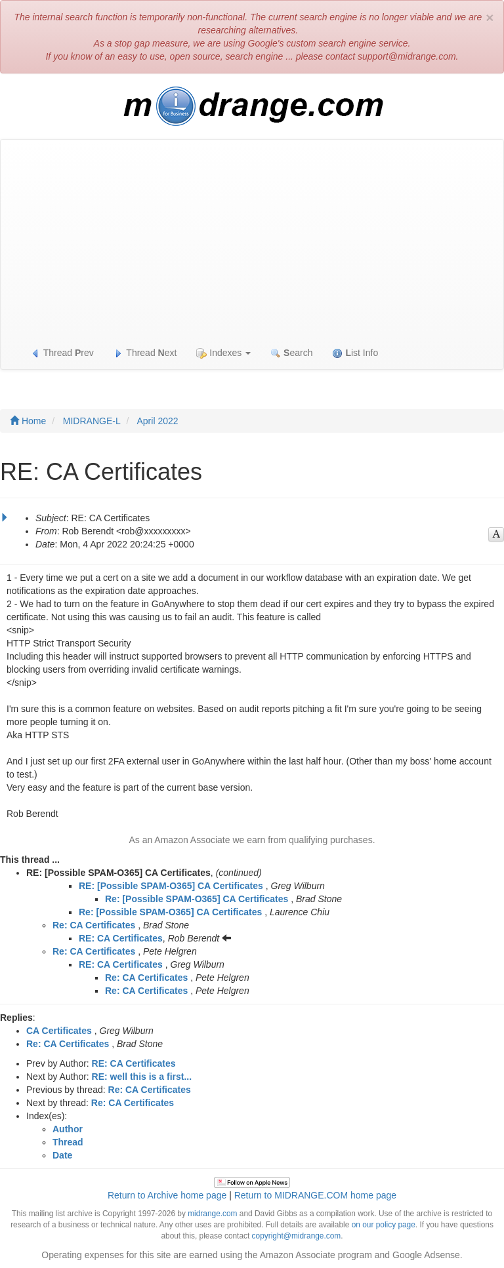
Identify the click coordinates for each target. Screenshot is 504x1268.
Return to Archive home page (167, 1195)
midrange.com (212, 1213)
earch (291, 353)
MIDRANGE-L (92, 421)
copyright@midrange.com (296, 1235)
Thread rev (62, 353)
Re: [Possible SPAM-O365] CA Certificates (196, 899)
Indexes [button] (223, 353)
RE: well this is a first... (142, 1076)
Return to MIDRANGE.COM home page (315, 1195)
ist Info (355, 353)
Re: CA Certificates (93, 925)
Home (28, 421)
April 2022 (157, 421)
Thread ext (145, 353)
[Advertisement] (252, 238)
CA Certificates (59, 1030)
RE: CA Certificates (121, 938)
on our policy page (383, 1224)
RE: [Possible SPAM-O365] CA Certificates (171, 886)
